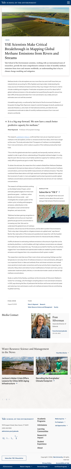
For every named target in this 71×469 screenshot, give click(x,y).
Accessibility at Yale (62, 463)
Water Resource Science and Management (40, 307)
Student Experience (41, 442)
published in (23, 137)
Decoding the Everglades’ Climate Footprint (47, 379)
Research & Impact (41, 436)
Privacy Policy (46, 463)
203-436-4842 (57, 333)
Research (42, 304)
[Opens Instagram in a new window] (8, 438)
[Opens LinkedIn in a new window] (3, 438)
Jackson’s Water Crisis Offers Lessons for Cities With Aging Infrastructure (15, 381)
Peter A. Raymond (33, 304)
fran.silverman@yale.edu (60, 331)
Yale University (58, 457)
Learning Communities (42, 430)
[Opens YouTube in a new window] (16, 437)
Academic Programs (41, 419)
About (40, 448)
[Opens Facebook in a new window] (12, 438)
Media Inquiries (59, 419)
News (8, 40)
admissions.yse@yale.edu (10, 431)
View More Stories (61, 353)
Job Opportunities (60, 425)
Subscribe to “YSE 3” (48, 192)
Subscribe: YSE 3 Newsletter (14, 458)
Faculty (56, 307)
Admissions (42, 425)
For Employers (59, 422)
